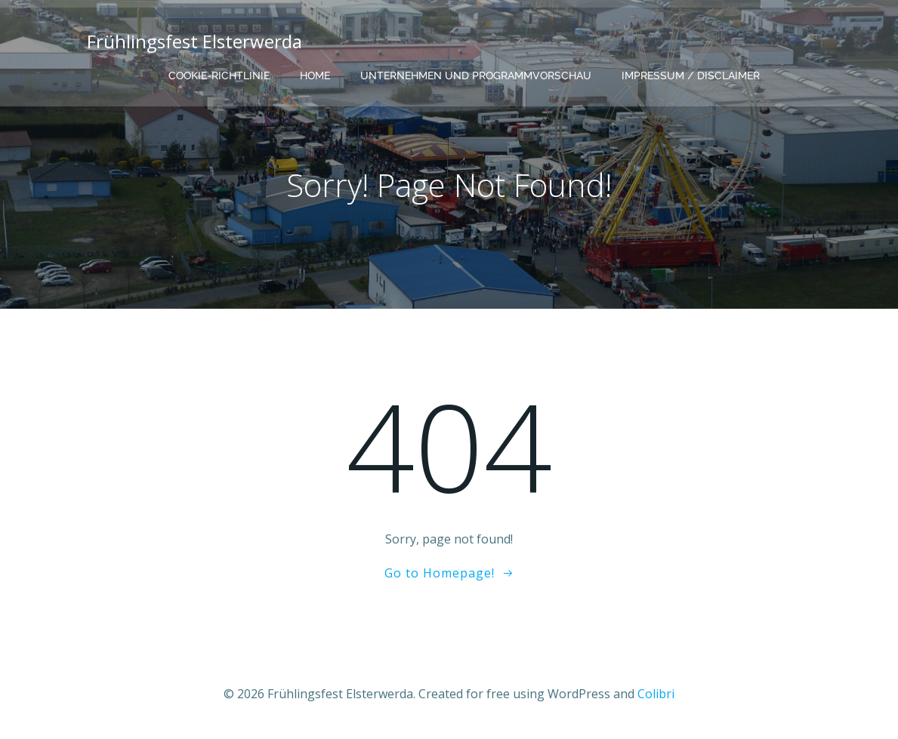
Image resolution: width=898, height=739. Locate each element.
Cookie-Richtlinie (219, 75)
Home (315, 75)
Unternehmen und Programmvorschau (475, 75)
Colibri (655, 693)
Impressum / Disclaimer (691, 75)
